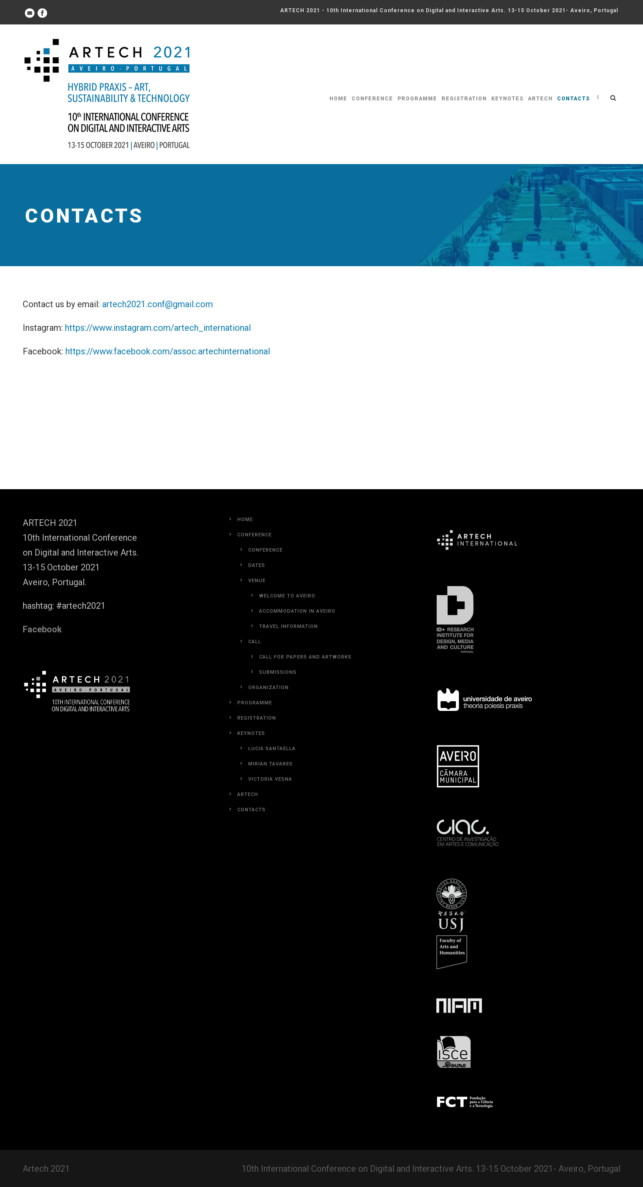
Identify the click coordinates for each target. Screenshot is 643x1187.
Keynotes (507, 99)
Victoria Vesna (270, 779)
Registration (464, 99)
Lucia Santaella (272, 748)
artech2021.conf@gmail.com (157, 304)
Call (254, 642)
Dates (256, 565)
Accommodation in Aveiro (297, 611)
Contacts (573, 99)
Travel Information (288, 626)
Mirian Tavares (270, 764)
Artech (540, 99)
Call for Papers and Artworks (305, 657)
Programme (417, 99)
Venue (257, 580)
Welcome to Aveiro (287, 596)
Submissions (278, 672)
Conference (372, 99)
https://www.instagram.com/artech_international (158, 327)
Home (338, 99)
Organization (268, 687)
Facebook (42, 629)
